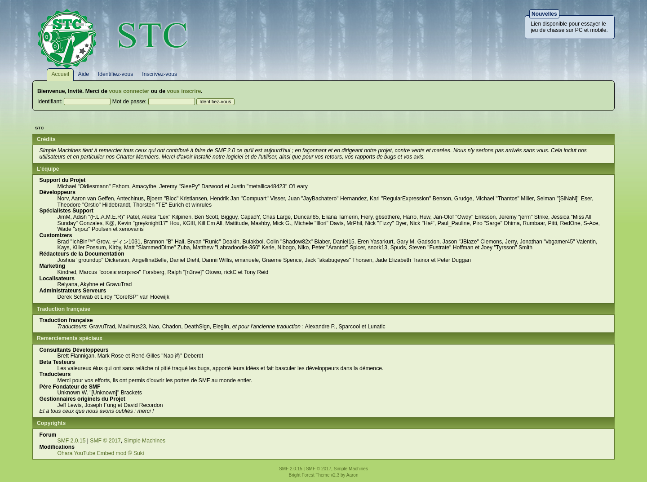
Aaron (352, 475)
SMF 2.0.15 (72, 441)
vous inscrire (184, 91)
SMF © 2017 (105, 441)
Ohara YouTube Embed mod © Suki (101, 453)
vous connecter (129, 91)
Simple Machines (145, 441)
